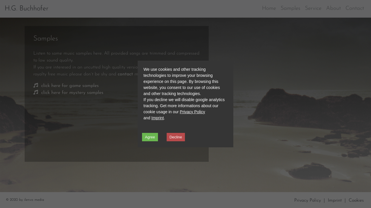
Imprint (157, 118)
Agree (150, 137)
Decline (176, 137)
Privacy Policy (192, 111)
